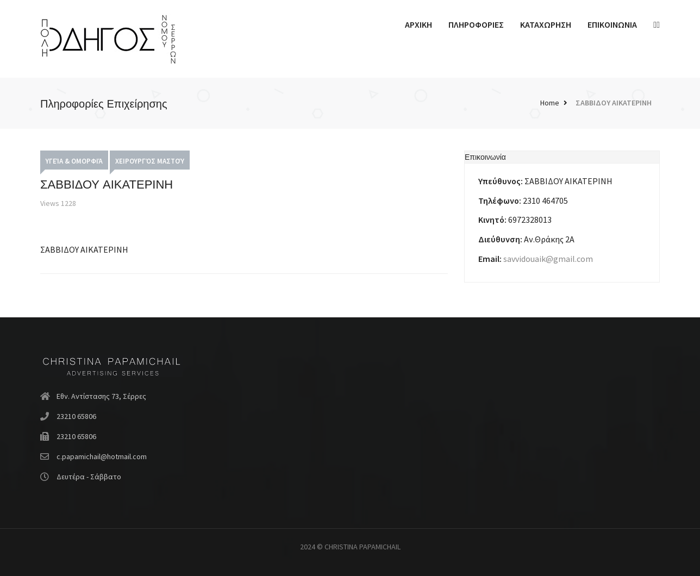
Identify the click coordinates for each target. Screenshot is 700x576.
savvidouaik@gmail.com (548, 258)
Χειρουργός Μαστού (149, 161)
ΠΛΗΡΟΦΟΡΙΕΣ (476, 24)
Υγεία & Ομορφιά (74, 161)
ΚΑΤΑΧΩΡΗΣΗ (545, 24)
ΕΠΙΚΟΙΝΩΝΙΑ (612, 24)
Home (549, 103)
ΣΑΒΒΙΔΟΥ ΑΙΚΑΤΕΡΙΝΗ (614, 103)
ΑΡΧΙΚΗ (418, 24)
